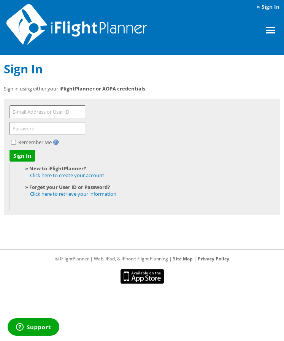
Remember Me (35, 142)
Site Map (183, 258)
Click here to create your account (67, 175)
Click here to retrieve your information (73, 193)
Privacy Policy (213, 258)
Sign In (270, 6)
